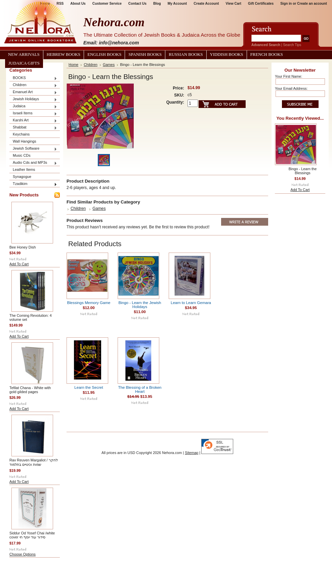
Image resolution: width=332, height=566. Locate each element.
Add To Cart (19, 264)
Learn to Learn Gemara (191, 303)
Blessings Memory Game (89, 303)
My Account (177, 3)
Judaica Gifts (24, 63)
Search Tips (292, 45)
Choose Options (22, 554)
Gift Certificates (261, 3)
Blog (157, 3)
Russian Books (186, 54)
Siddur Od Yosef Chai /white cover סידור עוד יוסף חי (32, 535)
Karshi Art (33, 120)
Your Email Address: (291, 88)
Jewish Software (33, 148)
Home (73, 65)
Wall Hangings (24, 141)
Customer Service (107, 3)
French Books (266, 54)
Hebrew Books (63, 54)
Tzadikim (33, 184)
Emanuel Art (33, 92)
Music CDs (22, 155)
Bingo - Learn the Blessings (303, 171)
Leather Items (24, 169)
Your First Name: (288, 76)
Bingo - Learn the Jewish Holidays (139, 305)
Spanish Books (145, 54)
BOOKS (33, 78)
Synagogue (22, 177)
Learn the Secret (88, 387)
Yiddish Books (226, 54)
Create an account (312, 3)
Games (109, 65)
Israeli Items (33, 113)
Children (33, 85)
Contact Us (137, 3)
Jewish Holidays (33, 99)
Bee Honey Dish (22, 247)
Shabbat (33, 127)
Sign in (286, 3)
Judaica (33, 106)
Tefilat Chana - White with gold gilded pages (30, 390)
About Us (77, 3)
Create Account (206, 3)
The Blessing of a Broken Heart (139, 389)
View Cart (233, 3)
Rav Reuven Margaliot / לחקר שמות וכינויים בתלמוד (33, 462)
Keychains (21, 134)
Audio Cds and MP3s (33, 162)
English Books (104, 54)
